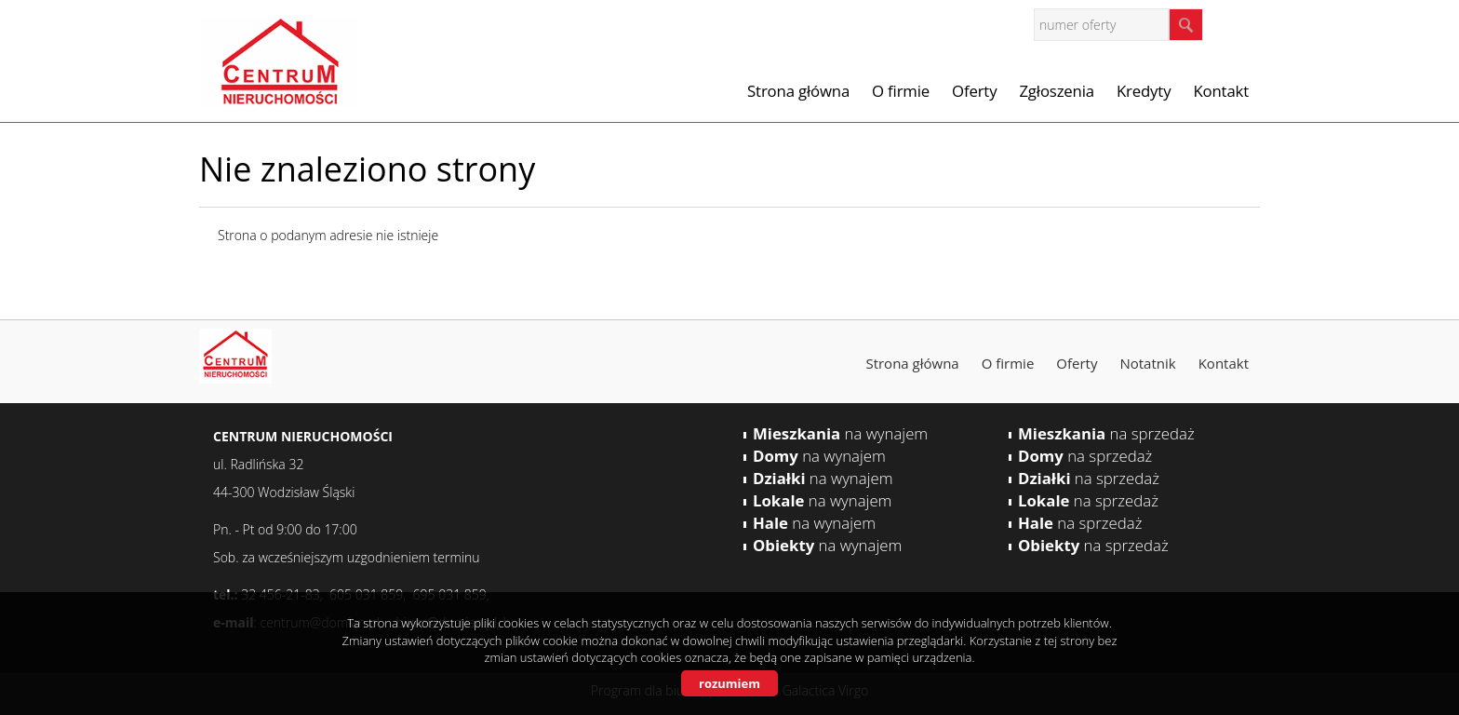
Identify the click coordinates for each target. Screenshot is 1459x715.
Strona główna (798, 90)
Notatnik (1147, 363)
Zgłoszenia (1056, 90)
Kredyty (1144, 90)
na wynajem (840, 433)
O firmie (901, 90)
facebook (1241, 24)
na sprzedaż (1106, 433)
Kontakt (1221, 90)
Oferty (974, 90)
